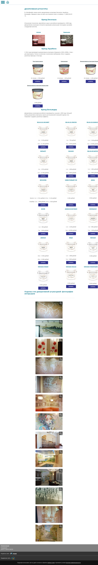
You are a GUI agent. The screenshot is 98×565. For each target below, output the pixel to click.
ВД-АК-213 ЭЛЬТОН (71, 122)
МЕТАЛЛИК (43, 180)
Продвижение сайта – (6, 558)
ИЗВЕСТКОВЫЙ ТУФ (71, 180)
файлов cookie (51, 562)
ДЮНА (93, 180)
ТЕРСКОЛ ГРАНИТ (43, 266)
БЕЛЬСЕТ (43, 151)
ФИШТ (71, 237)
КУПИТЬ (37, 81)
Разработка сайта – (5, 553)
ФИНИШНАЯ (93, 209)
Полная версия (5, 545)
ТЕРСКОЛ (93, 237)
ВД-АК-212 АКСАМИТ (43, 122)
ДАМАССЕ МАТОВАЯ (71, 209)
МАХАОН (71, 151)
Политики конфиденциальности (73, 562)
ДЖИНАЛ (43, 237)
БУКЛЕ (43, 209)
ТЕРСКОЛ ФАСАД (71, 266)
